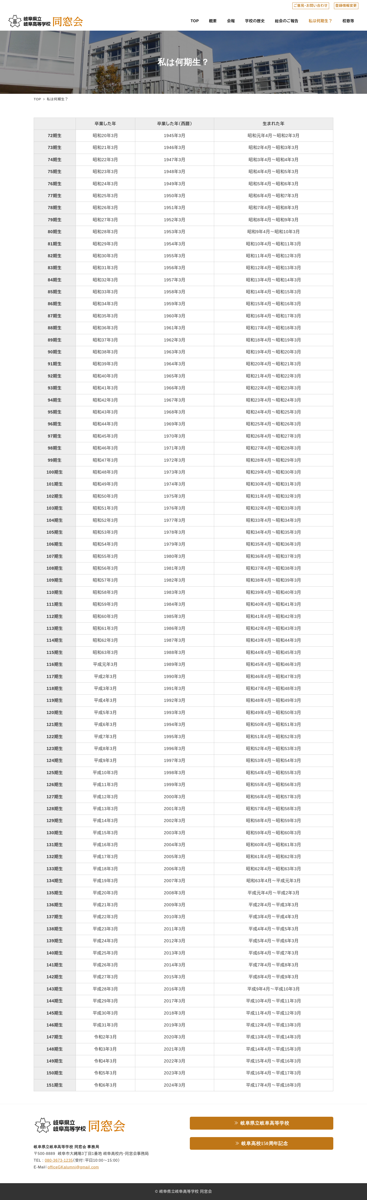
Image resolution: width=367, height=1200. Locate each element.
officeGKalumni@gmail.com (73, 1167)
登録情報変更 (346, 5)
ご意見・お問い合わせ (311, 5)
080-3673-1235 (59, 1160)
